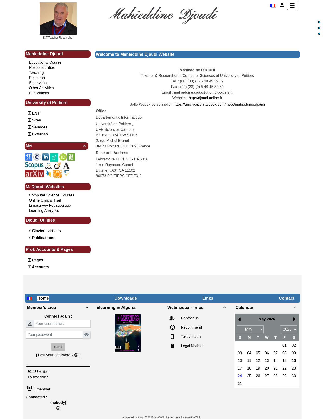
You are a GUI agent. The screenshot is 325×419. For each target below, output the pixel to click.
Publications (39, 93)
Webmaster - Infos (197, 307)
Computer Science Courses (51, 195)
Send (58, 347)
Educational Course (45, 62)
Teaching (36, 73)
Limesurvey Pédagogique (50, 205)
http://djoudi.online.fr (205, 98)
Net (56, 146)
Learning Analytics (44, 211)
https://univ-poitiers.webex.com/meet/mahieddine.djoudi (219, 104)
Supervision (38, 83)
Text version (190, 337)
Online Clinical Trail (45, 200)
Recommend (191, 327)
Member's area (58, 307)
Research (37, 78)
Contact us (189, 318)
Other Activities (41, 88)
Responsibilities (42, 67)
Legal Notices (191, 346)
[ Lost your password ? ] (58, 355)
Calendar (267, 307)
